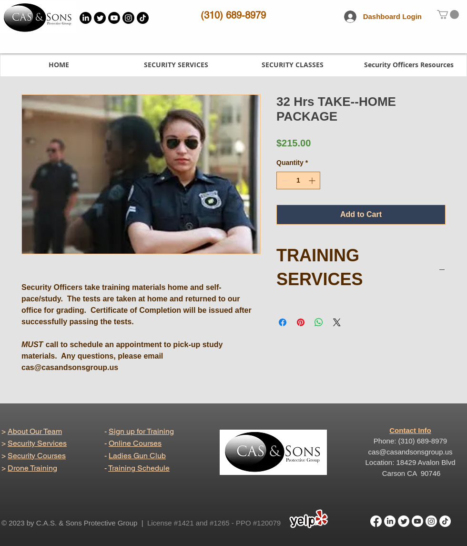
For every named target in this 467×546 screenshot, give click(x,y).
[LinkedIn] (85, 18)
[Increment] (313, 180)
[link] (448, 14)
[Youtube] (114, 18)
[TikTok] (143, 18)
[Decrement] (284, 180)
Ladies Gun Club (137, 455)
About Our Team (35, 431)
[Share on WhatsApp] (319, 322)
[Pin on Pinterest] (300, 322)
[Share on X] (337, 322)
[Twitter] (100, 18)
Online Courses (135, 443)
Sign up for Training (141, 431)
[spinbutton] (298, 180)
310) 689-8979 (235, 15)
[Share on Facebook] (282, 322)
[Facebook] (376, 521)
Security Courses (37, 455)
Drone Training (32, 468)
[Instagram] (128, 18)
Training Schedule (139, 468)
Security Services (37, 443)
